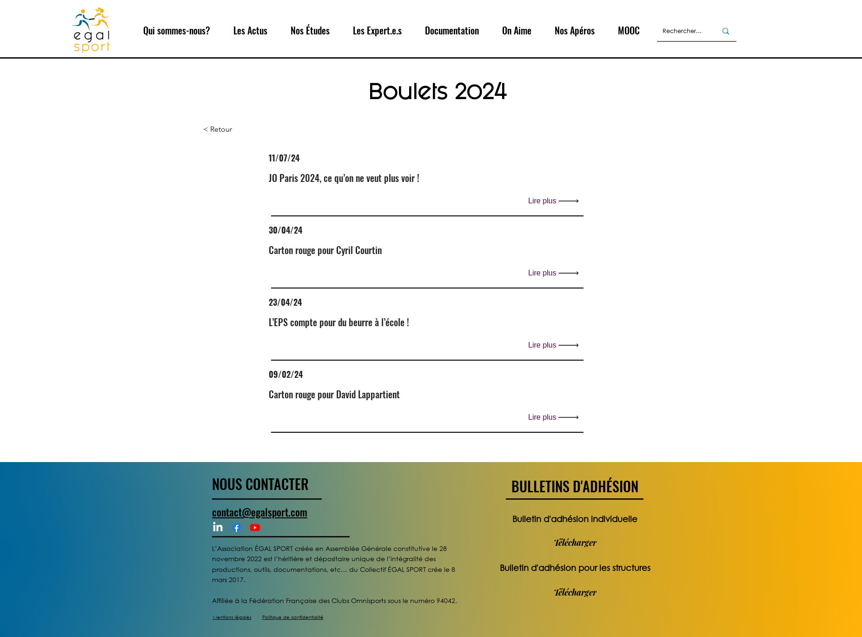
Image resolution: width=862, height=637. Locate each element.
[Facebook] (236, 527)
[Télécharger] (575, 542)
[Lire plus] (556, 201)
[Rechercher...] (683, 31)
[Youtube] (255, 527)
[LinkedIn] (218, 527)
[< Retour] (234, 129)
